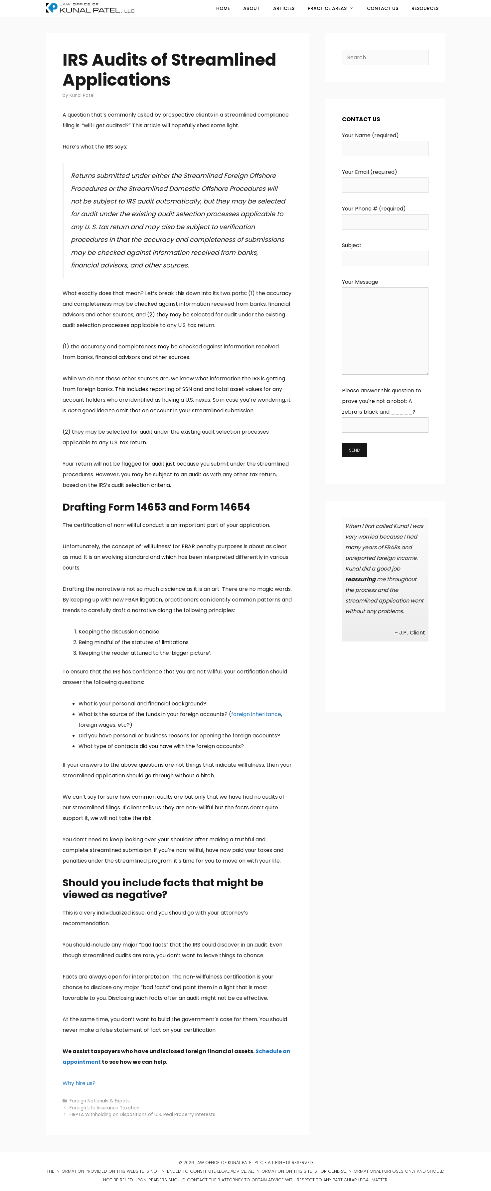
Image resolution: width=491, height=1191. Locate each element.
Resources (424, 8)
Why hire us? (79, 1083)
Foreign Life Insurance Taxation (104, 1108)
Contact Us (382, 8)
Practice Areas (334, 8)
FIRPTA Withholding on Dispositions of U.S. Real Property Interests (142, 1114)
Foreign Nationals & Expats (100, 1101)
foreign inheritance (256, 714)
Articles (283, 8)
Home (223, 8)
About (251, 8)
